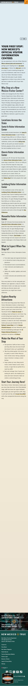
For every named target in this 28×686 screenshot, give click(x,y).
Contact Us (3, 644)
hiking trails (22, 141)
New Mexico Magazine (6, 649)
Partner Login (4, 656)
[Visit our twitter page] (14, 672)
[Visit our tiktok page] (21, 672)
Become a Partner (5, 659)
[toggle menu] (26, 2)
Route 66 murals (16, 311)
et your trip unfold (20, 394)
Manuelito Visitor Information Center (11, 224)
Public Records (4, 651)
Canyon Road (9, 325)
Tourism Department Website (8, 654)
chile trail (18, 68)
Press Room (4, 647)
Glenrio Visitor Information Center (13, 160)
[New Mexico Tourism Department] (9, 2)
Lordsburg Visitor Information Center (11, 192)
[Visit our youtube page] (10, 672)
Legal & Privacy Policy (6, 661)
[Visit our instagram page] (7, 672)
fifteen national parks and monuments (11, 63)
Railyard (3, 325)
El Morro (17, 334)
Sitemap (3, 663)
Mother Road (7, 178)
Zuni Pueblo (17, 235)
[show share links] (23, 39)
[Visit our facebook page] (17, 672)
